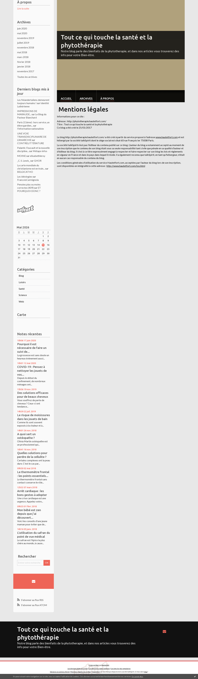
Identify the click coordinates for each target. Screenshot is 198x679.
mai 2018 (22, 52)
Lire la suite (23, 8)
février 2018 (23, 61)
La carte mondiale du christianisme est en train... (31, 167)
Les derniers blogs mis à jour (78, 668)
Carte (21, 315)
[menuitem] (66, 96)
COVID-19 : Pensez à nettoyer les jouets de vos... (32, 370)
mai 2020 (22, 33)
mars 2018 (22, 57)
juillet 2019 (23, 42)
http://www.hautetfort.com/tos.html (126, 165)
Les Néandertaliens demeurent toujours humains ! (33, 101)
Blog (21, 275)
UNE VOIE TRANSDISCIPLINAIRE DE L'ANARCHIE (31, 136)
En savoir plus (137, 676)
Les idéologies (24, 176)
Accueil (66, 98)
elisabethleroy (37, 155)
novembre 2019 (25, 37)
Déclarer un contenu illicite (59, 672)
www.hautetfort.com (167, 137)
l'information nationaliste (30, 128)
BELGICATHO (25, 171)
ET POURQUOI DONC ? (29, 189)
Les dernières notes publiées (99, 668)
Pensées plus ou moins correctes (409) (29, 186)
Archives (86, 98)
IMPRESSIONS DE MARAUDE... (27, 112)
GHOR (37, 160)
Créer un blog (94, 665)
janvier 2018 (23, 66)
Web (21, 301)
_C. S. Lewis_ (23, 160)
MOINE (21, 155)
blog (145, 672)
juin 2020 (22, 28)
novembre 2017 (25, 71)
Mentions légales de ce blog (81, 672)
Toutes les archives (27, 76)
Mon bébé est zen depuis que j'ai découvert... (29, 513)
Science (23, 294)
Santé (22, 288)
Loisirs (22, 282)
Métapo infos (40, 151)
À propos (107, 98)
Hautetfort (105, 665)
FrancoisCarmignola (28, 179)
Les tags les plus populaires (121, 668)
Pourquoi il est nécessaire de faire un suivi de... (32, 347)
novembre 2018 (25, 47)
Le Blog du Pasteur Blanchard (31, 116)
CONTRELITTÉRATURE (30, 143)
